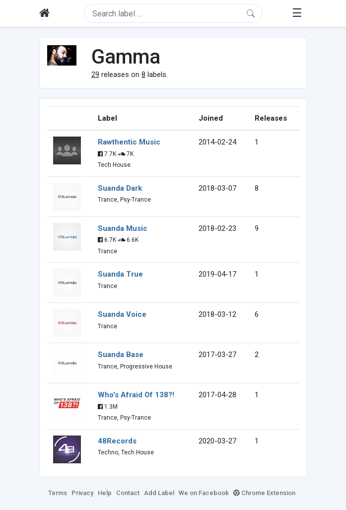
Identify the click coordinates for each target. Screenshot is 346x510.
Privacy (82, 493)
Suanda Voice (122, 314)
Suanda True (120, 274)
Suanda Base (120, 354)
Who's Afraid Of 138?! (136, 394)
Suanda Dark (120, 188)
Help (105, 493)
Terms (57, 493)
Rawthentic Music (129, 142)
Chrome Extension (264, 493)
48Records (117, 441)
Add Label (159, 493)
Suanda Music (122, 228)
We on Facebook (204, 493)
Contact (127, 493)
